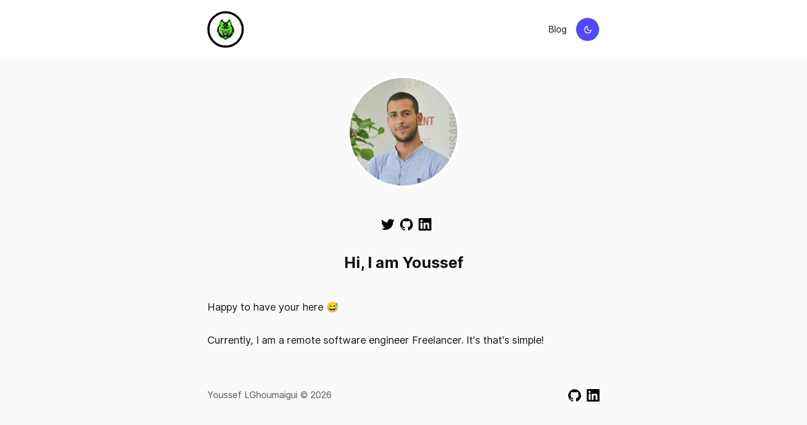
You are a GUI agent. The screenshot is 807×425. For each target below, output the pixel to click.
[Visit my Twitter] (388, 223)
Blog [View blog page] (557, 29)
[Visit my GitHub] (406, 223)
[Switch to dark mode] (588, 29)
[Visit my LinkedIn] (425, 223)
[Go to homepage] (225, 29)
